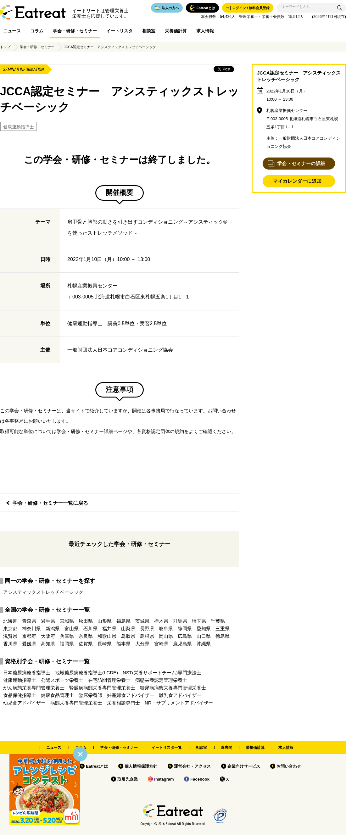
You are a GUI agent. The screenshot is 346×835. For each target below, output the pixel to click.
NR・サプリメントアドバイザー (179, 702)
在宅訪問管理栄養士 (109, 680)
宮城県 (67, 621)
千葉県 (218, 621)
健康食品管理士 (57, 695)
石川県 (90, 628)
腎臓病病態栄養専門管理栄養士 (102, 687)
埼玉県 (199, 621)
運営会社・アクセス (192, 766)
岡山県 (166, 636)
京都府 (29, 636)
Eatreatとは (97, 766)
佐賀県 (86, 643)
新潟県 (53, 628)
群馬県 (180, 621)
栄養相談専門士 (123, 702)
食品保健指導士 (19, 695)
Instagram (164, 779)
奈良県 (86, 636)
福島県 (123, 621)
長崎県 (105, 643)
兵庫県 (67, 636)
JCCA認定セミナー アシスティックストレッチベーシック (110, 47)
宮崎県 (161, 643)
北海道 (10, 621)
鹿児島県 (182, 643)
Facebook (199, 779)
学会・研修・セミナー (75, 30)
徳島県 (222, 636)
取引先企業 (127, 779)
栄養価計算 (176, 30)
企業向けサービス (243, 766)
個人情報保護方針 (141, 766)
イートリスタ (119, 30)
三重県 (222, 628)
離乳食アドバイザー (180, 695)
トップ (5, 47)
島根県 (147, 636)
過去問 (226, 747)
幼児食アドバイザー (24, 702)
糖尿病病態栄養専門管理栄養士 (173, 687)
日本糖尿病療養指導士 (26, 672)
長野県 (147, 628)
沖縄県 (204, 643)
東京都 (10, 628)
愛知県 (204, 628)
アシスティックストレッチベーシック (43, 592)
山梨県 (128, 628)
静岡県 (185, 628)
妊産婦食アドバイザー (130, 695)
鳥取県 (128, 636)
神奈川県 (31, 628)
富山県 (71, 628)
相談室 (148, 30)
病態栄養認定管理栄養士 (161, 680)
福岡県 (67, 643)
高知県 (48, 643)
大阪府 (48, 636)
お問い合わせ (288, 766)
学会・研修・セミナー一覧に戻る (50, 503)
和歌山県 (107, 636)
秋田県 (86, 621)
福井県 (109, 628)
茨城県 (142, 621)
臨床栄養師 (90, 695)
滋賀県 (10, 636)
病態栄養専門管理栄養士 (76, 702)
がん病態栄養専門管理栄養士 (33, 687)
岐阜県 (166, 628)
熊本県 (123, 643)
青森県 (29, 621)
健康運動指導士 (18, 126)
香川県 (10, 643)
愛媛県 (29, 643)
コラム (36, 30)
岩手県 (48, 621)
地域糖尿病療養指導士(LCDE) (86, 672)
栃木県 (161, 621)
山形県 (105, 621)
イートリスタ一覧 (167, 747)
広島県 (185, 636)
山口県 (204, 636)
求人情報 (205, 30)
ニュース (12, 30)
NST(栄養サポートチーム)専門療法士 (162, 672)
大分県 (142, 643)
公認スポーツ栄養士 (62, 680)
